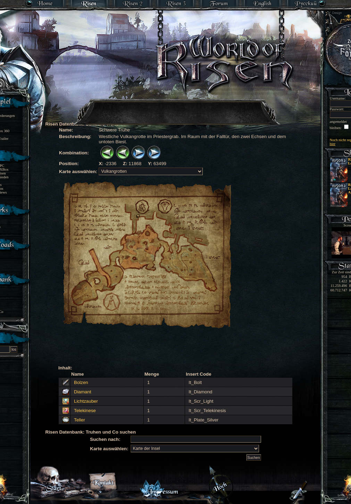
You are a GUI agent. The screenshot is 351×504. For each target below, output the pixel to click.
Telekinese (85, 410)
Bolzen (81, 382)
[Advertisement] (176, 107)
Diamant (82, 391)
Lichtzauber (86, 401)
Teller (79, 419)
